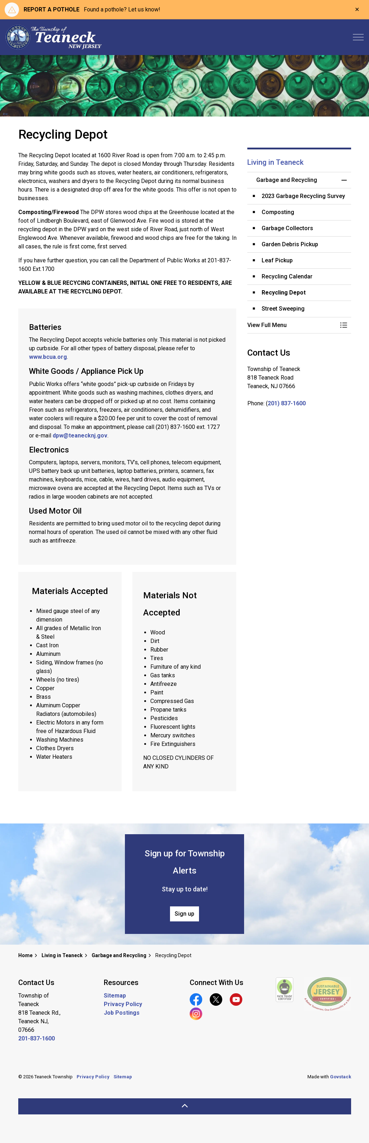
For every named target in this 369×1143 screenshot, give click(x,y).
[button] (292, 325)
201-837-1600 (36, 1038)
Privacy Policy (123, 1004)
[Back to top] (184, 1106)
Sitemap (115, 995)
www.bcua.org (48, 356)
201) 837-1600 (287, 403)
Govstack (340, 1076)
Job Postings (122, 1012)
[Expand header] (358, 37)
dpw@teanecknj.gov (80, 435)
